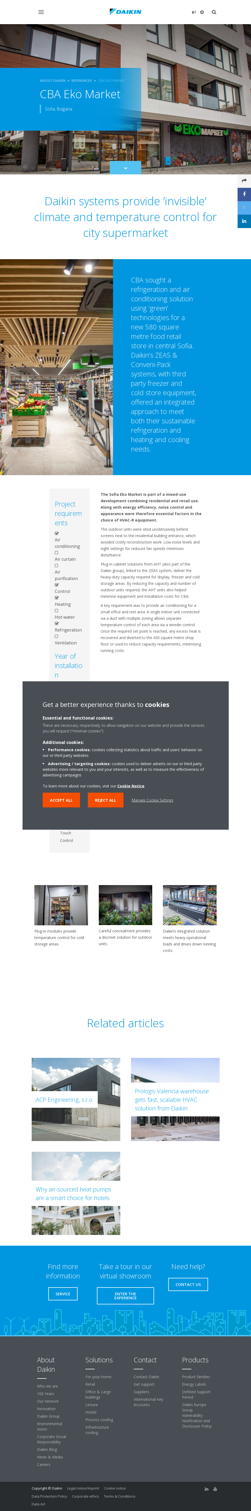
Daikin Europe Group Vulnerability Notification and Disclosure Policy (197, 1415)
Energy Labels (194, 1384)
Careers (43, 1464)
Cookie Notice (130, 785)
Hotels (91, 1412)
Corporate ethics (85, 1496)
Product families (196, 1376)
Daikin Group (48, 1416)
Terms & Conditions (120, 1496)
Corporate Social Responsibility (51, 1439)
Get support (144, 1384)
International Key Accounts (148, 1402)
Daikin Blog (47, 1449)
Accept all (61, 800)
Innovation (46, 1408)
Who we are (47, 1386)
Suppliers (141, 1391)
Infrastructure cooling (97, 1430)
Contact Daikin (146, 1376)
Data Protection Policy (49, 1496)
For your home (98, 1376)
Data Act (38, 1504)
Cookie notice (115, 1488)
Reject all (105, 800)
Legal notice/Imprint (83, 1488)
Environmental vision (49, 1426)
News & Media (50, 1456)
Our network (48, 1401)
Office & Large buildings (98, 1394)
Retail (90, 1384)
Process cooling (99, 1419)
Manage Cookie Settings (152, 800)
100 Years (45, 1393)
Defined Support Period (196, 1394)
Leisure (91, 1404)
